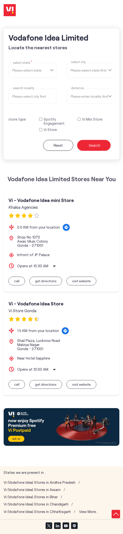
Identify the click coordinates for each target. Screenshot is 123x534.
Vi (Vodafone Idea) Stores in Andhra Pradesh (39, 482)
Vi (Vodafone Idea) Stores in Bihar (31, 497)
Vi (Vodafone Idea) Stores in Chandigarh (36, 504)
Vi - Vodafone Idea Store (35, 303)
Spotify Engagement (54, 121)
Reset (58, 145)
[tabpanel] (61, 427)
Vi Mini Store (92, 119)
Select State (22, 62)
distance (77, 88)
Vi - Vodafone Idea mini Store (41, 200)
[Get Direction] (66, 227)
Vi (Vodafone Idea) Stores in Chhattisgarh (37, 512)
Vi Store (50, 130)
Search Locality (23, 88)
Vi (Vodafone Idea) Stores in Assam (32, 490)
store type (17, 119)
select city (78, 62)
